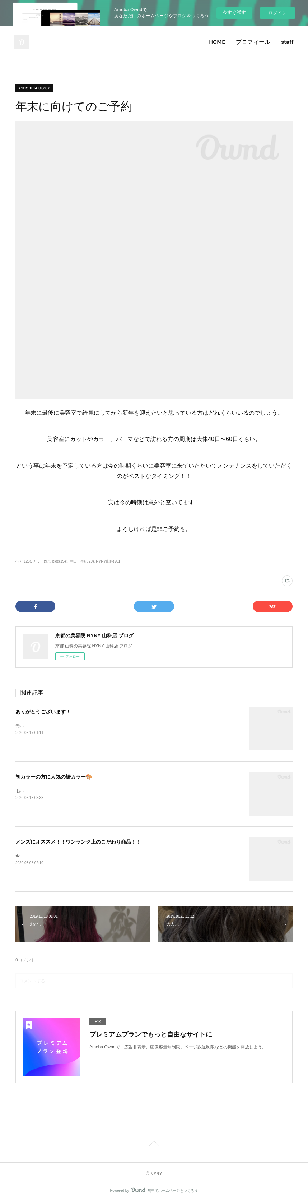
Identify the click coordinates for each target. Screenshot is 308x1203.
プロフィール (253, 41)
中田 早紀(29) (82, 561)
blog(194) (59, 561)
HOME (217, 41)
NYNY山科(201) (108, 561)
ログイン (277, 12)
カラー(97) (41, 561)
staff (287, 41)
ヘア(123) (23, 561)
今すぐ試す (234, 12)
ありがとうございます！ (43, 712)
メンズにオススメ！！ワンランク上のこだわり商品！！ (78, 842)
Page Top (154, 1145)
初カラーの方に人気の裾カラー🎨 (53, 777)
